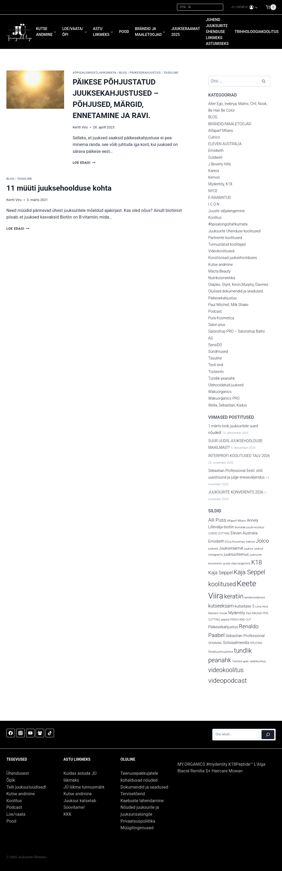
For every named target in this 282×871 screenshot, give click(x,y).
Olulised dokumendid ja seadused (235, 291)
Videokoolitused (221, 251)
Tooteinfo (216, 372)
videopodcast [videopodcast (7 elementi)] (227, 680)
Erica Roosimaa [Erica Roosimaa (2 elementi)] (235, 541)
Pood (11, 821)
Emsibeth (216, 150)
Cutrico (214, 137)
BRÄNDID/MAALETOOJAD (229, 124)
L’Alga (260, 764)
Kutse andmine (220, 264)
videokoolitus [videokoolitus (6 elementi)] (226, 670)
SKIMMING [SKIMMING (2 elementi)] (215, 643)
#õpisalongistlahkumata (94, 72)
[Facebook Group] (40, 733)
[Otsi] (268, 734)
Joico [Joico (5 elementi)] (262, 541)
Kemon (214, 177)
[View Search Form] (200, 7)
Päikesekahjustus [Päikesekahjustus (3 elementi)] (223, 627)
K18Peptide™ (241, 764)
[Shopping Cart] (273, 7)
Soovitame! (74, 807)
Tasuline (170, 72)
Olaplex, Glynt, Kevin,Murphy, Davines (238, 284)
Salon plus (216, 325)
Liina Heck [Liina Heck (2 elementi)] (261, 606)
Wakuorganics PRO (224, 398)
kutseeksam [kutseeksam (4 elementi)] (221, 606)
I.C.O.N (213, 204)
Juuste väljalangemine (226, 211)
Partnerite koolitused (225, 238)
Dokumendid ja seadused (144, 787)
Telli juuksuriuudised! (26, 787)
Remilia (197, 770)
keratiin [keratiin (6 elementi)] (234, 596)
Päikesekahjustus (145, 72)
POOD (124, 32)
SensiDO (215, 345)
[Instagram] (20, 733)
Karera (213, 171)
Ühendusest (17, 773)
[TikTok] (49, 733)
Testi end (215, 365)
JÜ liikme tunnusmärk (84, 787)
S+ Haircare (217, 770)
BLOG (123, 72)
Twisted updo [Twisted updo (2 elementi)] (240, 661)
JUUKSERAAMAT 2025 (185, 32)
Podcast (215, 311)
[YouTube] (30, 733)
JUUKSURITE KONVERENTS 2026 (235, 492)
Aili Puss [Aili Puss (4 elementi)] (217, 520)
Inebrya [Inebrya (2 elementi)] (250, 541)
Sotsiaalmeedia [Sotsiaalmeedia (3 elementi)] (236, 642)
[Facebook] (10, 733)
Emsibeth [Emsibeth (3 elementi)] (216, 541)
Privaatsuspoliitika (138, 821)
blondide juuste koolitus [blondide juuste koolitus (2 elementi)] (249, 527)
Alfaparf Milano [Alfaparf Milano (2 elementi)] (236, 520)
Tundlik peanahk (221, 378)
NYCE (213, 191)
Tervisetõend (133, 793)
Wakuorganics (219, 392)
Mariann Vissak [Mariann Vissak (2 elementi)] (217, 613)
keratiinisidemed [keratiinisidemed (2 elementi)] (254, 597)
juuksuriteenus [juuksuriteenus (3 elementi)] (236, 554)
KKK (67, 814)
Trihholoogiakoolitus (257, 32)
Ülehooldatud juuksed (225, 385)
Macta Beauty (219, 271)
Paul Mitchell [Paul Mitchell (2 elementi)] (254, 613)
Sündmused (218, 351)
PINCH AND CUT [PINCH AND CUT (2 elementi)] (240, 619)
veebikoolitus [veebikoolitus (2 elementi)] (258, 661)
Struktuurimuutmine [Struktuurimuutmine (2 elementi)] (220, 652)
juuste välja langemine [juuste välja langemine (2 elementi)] (237, 563)
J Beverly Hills (219, 164)
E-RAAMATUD (219, 197)
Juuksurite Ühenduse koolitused (234, 231)
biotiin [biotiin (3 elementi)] (229, 527)
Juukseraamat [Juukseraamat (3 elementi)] (231, 548)
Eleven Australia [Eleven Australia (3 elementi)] (244, 533)
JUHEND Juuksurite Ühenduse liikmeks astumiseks (217, 32)
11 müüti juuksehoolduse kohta (58, 188)
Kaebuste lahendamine (142, 800)
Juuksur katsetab (79, 800)
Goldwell (215, 157)
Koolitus (215, 217)
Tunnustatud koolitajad (227, 244)
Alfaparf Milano (220, 130)
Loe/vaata (16, 814)
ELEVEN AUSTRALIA (225, 144)
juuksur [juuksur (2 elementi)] (248, 548)
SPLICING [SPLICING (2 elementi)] (256, 643)
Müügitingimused (137, 827)
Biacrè (183, 770)
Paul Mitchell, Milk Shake (228, 305)
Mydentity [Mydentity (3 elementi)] (236, 612)
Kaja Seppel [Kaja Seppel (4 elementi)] (220, 572)
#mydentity (217, 764)
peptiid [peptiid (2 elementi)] (225, 619)
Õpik (10, 780)
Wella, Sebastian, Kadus (227, 405)
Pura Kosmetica (221, 318)
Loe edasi (84, 163)
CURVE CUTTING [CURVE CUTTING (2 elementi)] (219, 533)
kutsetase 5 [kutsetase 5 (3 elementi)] (244, 606)
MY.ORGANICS (191, 764)
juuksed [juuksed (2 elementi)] (213, 548)
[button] (256, 7)
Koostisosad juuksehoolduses (232, 258)
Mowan (236, 770)
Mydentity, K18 (220, 184)
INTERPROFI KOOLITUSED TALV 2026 (239, 456)
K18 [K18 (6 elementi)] (256, 562)
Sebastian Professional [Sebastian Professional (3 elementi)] (245, 635)
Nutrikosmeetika (221, 278)
